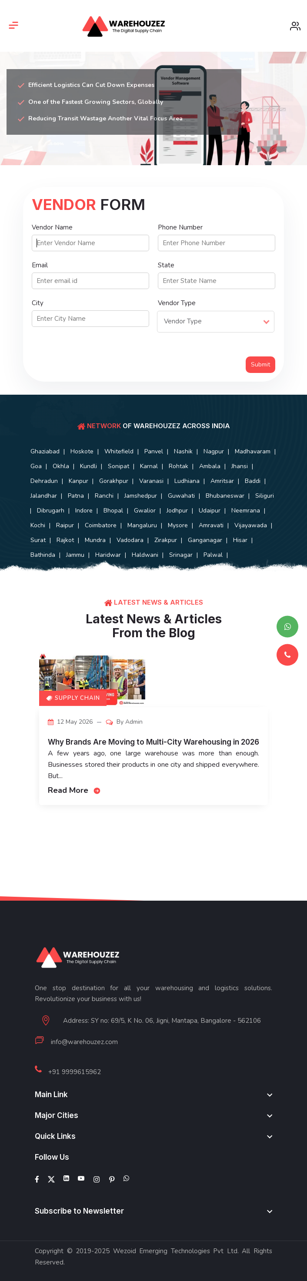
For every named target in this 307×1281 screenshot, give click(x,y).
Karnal (149, 466)
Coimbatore (101, 525)
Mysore (178, 525)
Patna (76, 496)
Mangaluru (142, 525)
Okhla (61, 466)
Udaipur (209, 510)
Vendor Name (52, 227)
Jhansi (239, 466)
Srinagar (181, 555)
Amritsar (222, 481)
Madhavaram (252, 451)
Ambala (209, 466)
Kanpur (78, 481)
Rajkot (65, 540)
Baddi (252, 481)
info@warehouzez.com (84, 1042)
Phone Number (180, 227)
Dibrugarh (50, 510)
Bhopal (113, 510)
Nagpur (214, 451)
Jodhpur (177, 510)
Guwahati (181, 496)
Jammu (75, 555)
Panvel (153, 451)
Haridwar (108, 555)
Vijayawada (250, 525)
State (166, 265)
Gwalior (145, 510)
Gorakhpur (113, 481)
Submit (260, 364)
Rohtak (178, 466)
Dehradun (44, 481)
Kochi (37, 525)
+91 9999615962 (74, 1072)
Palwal (213, 555)
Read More (74, 790)
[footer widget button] (153, 1094)
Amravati (211, 525)
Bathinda (42, 555)
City (37, 303)
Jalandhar (43, 496)
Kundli (88, 466)
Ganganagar (205, 540)
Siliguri (264, 496)
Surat (38, 540)
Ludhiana (187, 481)
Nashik (183, 451)
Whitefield (118, 451)
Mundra (95, 540)
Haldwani (145, 555)
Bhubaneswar (225, 496)
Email (40, 265)
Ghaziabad (45, 451)
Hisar (240, 540)
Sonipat (118, 466)
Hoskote (81, 451)
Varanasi (151, 481)
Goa (36, 466)
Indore (84, 510)
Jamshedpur (140, 496)
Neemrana (245, 510)
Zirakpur (165, 540)
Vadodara (130, 540)
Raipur (65, 525)
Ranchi (104, 496)
